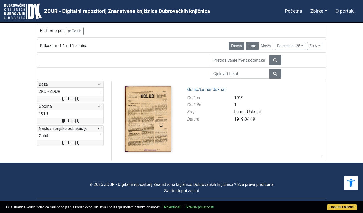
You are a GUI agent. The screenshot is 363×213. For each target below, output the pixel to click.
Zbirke (316, 11)
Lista (252, 46)
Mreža (266, 46)
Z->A (313, 46)
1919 (239, 97)
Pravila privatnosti (200, 207)
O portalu (345, 11)
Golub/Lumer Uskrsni (206, 89)
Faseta (236, 46)
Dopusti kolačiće (342, 207)
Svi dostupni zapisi (181, 190)
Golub (74, 31)
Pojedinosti (172, 207)
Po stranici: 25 (288, 46)
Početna (293, 11)
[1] (70, 99)
